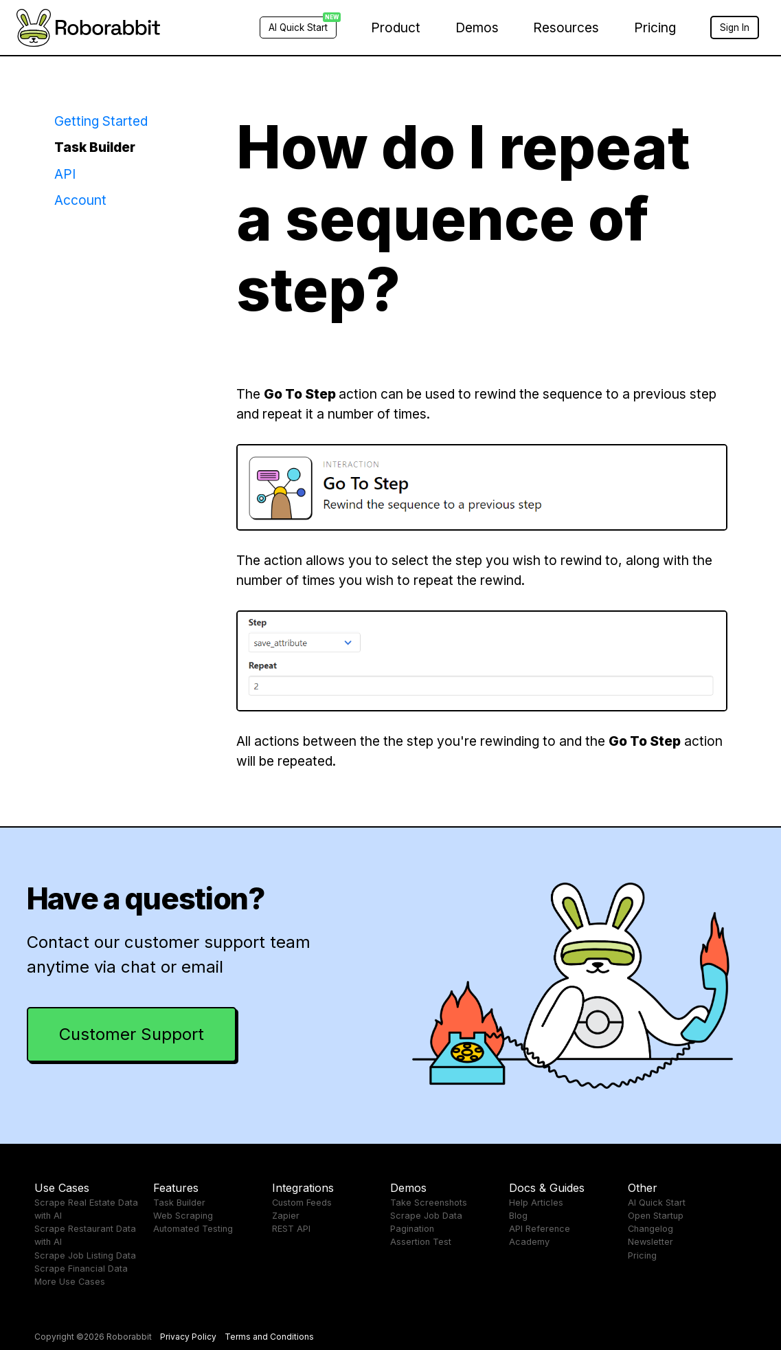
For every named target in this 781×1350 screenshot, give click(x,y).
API (65, 174)
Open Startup (655, 1215)
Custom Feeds (302, 1202)
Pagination (412, 1229)
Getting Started (101, 121)
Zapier (285, 1215)
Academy (529, 1242)
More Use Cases (69, 1281)
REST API (291, 1229)
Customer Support (131, 1034)
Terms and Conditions (269, 1336)
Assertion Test (420, 1242)
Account (80, 200)
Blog (518, 1215)
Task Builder (94, 147)
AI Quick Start (657, 1202)
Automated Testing (193, 1229)
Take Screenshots (428, 1202)
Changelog (650, 1229)
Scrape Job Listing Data (85, 1255)
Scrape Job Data (426, 1215)
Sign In (734, 27)
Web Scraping (183, 1215)
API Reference (539, 1229)
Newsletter (650, 1242)
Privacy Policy (188, 1336)
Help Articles (536, 1202)
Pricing (655, 27)
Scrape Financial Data (81, 1268)
